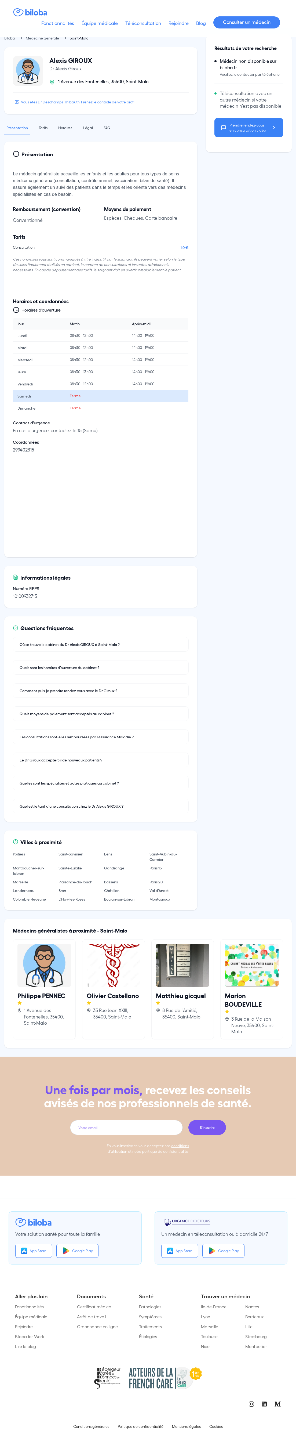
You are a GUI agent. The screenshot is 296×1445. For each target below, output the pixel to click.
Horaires (65, 127)
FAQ (107, 127)
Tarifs (43, 127)
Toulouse (209, 1336)
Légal (88, 127)
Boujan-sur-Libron (119, 899)
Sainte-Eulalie (70, 868)
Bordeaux (254, 1316)
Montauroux (159, 899)
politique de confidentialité (165, 1151)
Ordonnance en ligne (97, 1326)
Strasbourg (256, 1336)
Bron (62, 890)
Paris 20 (156, 882)
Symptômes (150, 1316)
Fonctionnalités (29, 1306)
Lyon (205, 1316)
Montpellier (256, 1346)
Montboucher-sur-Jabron (28, 870)
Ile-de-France (213, 1306)
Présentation (17, 127)
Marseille (20, 882)
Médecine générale (42, 38)
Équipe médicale (31, 1316)
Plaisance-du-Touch (75, 882)
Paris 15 (155, 868)
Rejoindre (24, 1326)
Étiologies (148, 1336)
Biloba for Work (29, 1336)
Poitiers (19, 854)
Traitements (150, 1326)
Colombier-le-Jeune (29, 899)
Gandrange (114, 868)
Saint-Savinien (71, 854)
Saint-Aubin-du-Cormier (163, 856)
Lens (108, 854)
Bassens (111, 882)
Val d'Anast (159, 890)
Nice (205, 1346)
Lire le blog (25, 1346)
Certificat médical (94, 1306)
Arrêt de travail (91, 1316)
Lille (249, 1326)
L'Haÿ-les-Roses (72, 899)
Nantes (252, 1306)
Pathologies (150, 1306)
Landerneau (23, 890)
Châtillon (111, 890)
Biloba (9, 38)
